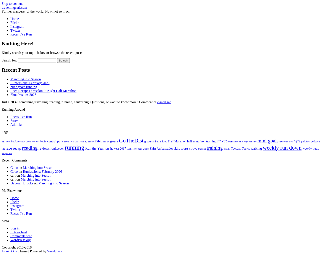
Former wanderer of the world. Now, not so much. (36, 11)
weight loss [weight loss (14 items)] (7, 153)
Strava (14, 121)
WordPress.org (20, 240)
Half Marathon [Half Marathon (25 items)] (177, 141)
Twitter (15, 30)
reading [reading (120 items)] (29, 148)
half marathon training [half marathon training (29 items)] (201, 141)
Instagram (17, 26)
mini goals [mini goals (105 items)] (268, 141)
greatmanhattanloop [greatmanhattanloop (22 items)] (155, 141)
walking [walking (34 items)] (256, 148)
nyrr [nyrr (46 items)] (297, 141)
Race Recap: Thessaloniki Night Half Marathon (43, 91)
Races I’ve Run (21, 34)
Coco (14, 167)
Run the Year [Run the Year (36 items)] (94, 148)
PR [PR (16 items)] (3, 148)
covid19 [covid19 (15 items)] (68, 141)
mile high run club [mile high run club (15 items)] (248, 141)
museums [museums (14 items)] (283, 141)
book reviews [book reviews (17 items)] (33, 141)
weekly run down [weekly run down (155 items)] (282, 148)
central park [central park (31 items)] (55, 141)
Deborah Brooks (21, 183)
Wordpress (54, 251)
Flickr (14, 22)
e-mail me (164, 102)
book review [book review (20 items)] (18, 141)
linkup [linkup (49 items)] (222, 141)
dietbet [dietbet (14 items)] (91, 141)
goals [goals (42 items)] (114, 141)
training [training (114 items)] (215, 148)
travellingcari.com (14, 7)
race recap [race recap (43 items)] (13, 148)
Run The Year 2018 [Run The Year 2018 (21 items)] (138, 148)
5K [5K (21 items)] (3, 141)
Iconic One (9, 251)
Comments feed (21, 236)
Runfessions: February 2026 (29, 83)
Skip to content (12, 3)
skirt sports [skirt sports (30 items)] (181, 148)
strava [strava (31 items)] (193, 148)
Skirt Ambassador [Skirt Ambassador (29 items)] (161, 148)
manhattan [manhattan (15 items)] (233, 141)
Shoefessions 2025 (23, 95)
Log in (14, 228)
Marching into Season (25, 79)
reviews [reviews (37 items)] (44, 148)
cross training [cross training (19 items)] (80, 141)
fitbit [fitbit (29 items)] (98, 141)
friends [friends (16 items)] (105, 141)
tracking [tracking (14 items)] (202, 149)
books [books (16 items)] (43, 141)
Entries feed (18, 232)
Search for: (9, 60)
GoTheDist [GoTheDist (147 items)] (131, 140)
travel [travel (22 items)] (227, 148)
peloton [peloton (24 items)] (305, 141)
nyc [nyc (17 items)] (291, 141)
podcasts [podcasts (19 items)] (315, 141)
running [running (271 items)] (74, 147)
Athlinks (16, 124)
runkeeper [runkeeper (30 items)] (57, 148)
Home (14, 19)
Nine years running (23, 87)
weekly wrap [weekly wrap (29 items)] (310, 148)
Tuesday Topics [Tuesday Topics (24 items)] (240, 148)
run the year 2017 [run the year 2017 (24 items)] (115, 148)
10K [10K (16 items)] (8, 141)
